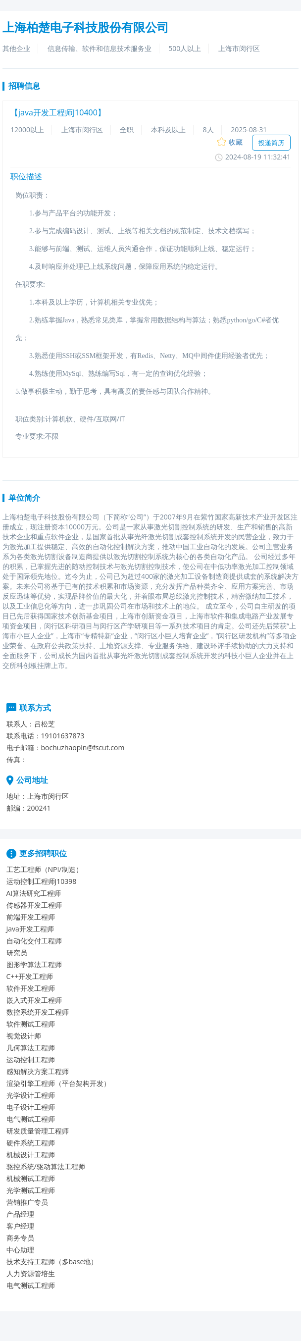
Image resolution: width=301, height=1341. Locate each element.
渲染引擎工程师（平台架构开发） (58, 1083)
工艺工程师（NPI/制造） (44, 869)
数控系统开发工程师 (37, 1012)
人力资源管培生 (30, 1273)
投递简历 (271, 142)
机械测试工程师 (30, 1178)
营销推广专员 (27, 1202)
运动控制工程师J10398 (41, 881)
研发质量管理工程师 (37, 1130)
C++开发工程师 (29, 976)
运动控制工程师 (30, 1059)
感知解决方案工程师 (37, 1071)
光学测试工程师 (30, 1190)
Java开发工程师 (30, 928)
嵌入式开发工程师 (34, 1000)
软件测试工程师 (30, 1024)
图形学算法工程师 (34, 964)
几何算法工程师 (30, 1047)
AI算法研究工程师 (33, 893)
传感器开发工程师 (34, 905)
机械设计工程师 (30, 1154)
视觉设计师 (23, 1035)
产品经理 (20, 1214)
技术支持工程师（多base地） (52, 1261)
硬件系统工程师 (30, 1142)
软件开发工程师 (30, 988)
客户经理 (20, 1226)
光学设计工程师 (30, 1095)
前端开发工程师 (30, 917)
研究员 (16, 952)
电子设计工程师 (30, 1107)
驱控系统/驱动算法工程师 (45, 1166)
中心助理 (20, 1249)
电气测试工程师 (30, 1119)
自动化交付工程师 (34, 940)
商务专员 (20, 1237)
